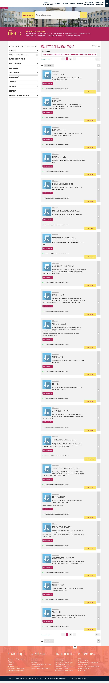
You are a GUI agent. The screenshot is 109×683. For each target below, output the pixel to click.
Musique (11, 664)
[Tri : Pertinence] (49, 65)
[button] (107, 3)
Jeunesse (11, 668)
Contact (85, 661)
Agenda (10, 663)
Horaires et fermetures (62, 663)
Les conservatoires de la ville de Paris (55, 680)
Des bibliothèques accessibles (88, 664)
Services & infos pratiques (16, 661)
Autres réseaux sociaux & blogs (41, 666)
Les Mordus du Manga (62, 670)
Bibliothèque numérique (16, 672)
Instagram (34, 663)
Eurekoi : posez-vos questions (40, 670)
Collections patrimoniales (16, 670)
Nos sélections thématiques (64, 664)
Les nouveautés (60, 661)
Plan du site (82, 672)
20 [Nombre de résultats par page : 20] (97, 59)
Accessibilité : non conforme (78, 680)
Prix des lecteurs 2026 (62, 666)
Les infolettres (35, 668)
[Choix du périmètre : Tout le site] (28, 15)
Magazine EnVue (83, 663)
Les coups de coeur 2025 (63, 668)
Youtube (34, 664)
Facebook (34, 661)
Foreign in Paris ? (83, 666)
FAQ (79, 661)
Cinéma (10, 666)
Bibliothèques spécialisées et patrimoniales (28, 680)
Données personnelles (92, 668)
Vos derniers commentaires (64, 672)
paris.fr (10, 680)
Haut (75, 648)
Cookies (80, 668)
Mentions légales (83, 670)
